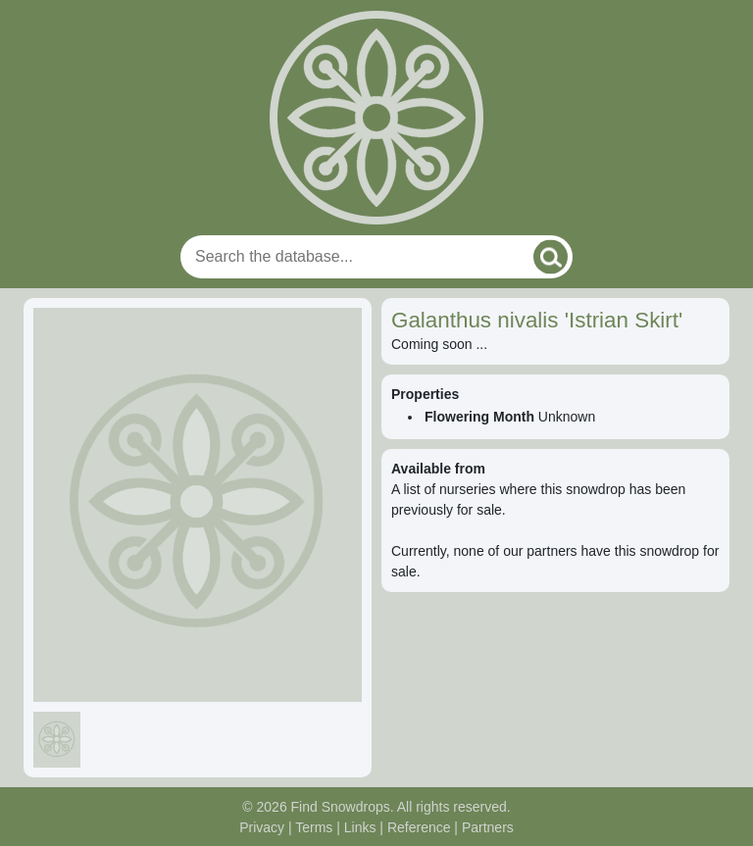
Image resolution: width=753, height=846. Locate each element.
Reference (419, 827)
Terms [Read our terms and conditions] (313, 827)
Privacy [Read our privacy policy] (261, 827)
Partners (488, 827)
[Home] (376, 117)
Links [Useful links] (360, 827)
